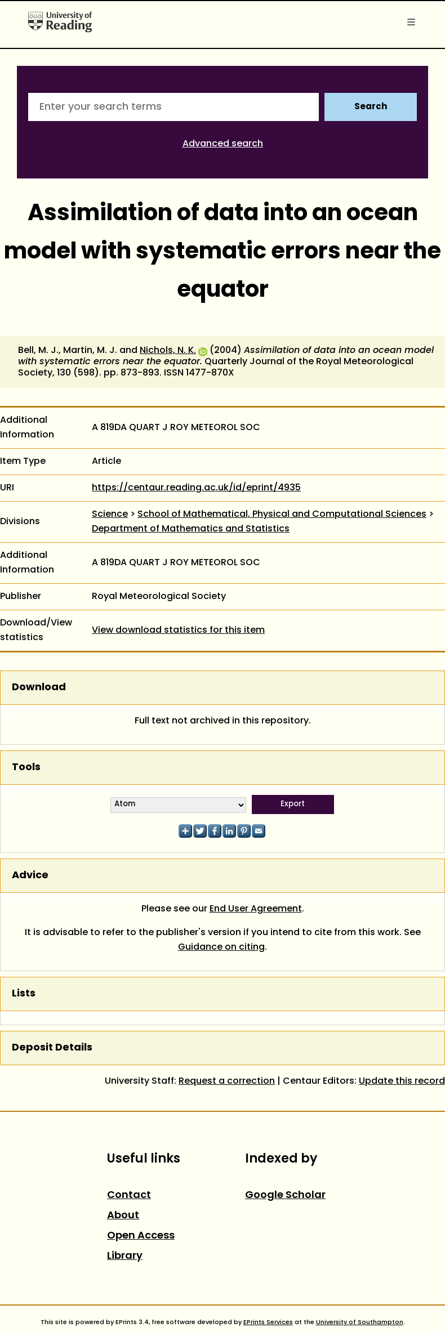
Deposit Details (52, 1048)
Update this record (402, 1081)
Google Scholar (285, 1195)
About (123, 1215)
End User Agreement (256, 909)
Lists (23, 994)
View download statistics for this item (178, 630)
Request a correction (227, 1081)
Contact (129, 1195)
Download (39, 687)
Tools (26, 767)
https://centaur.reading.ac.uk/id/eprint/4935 (196, 488)
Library (125, 1256)
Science (110, 514)
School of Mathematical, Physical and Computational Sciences (281, 514)
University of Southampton (359, 1322)
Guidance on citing (221, 947)
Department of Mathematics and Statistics (191, 529)
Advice (30, 875)
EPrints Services (268, 1322)
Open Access (141, 1236)
